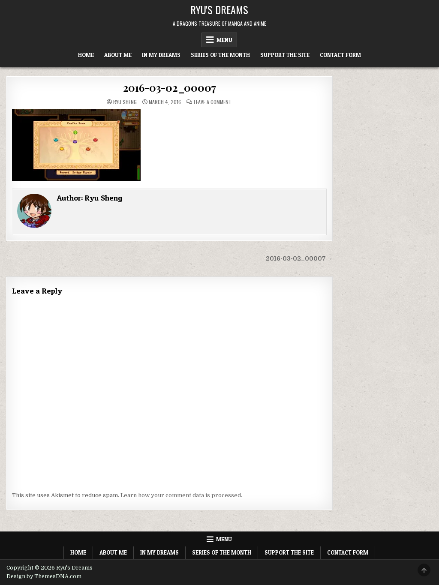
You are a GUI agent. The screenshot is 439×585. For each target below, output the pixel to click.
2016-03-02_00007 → (299, 258)
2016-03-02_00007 (169, 87)
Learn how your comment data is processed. (181, 495)
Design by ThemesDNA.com (43, 576)
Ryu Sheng (125, 102)
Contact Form (340, 54)
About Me (118, 54)
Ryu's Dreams (219, 9)
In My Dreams (161, 54)
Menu (224, 39)
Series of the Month (220, 54)
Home (86, 54)
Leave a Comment (213, 102)
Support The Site (285, 54)
